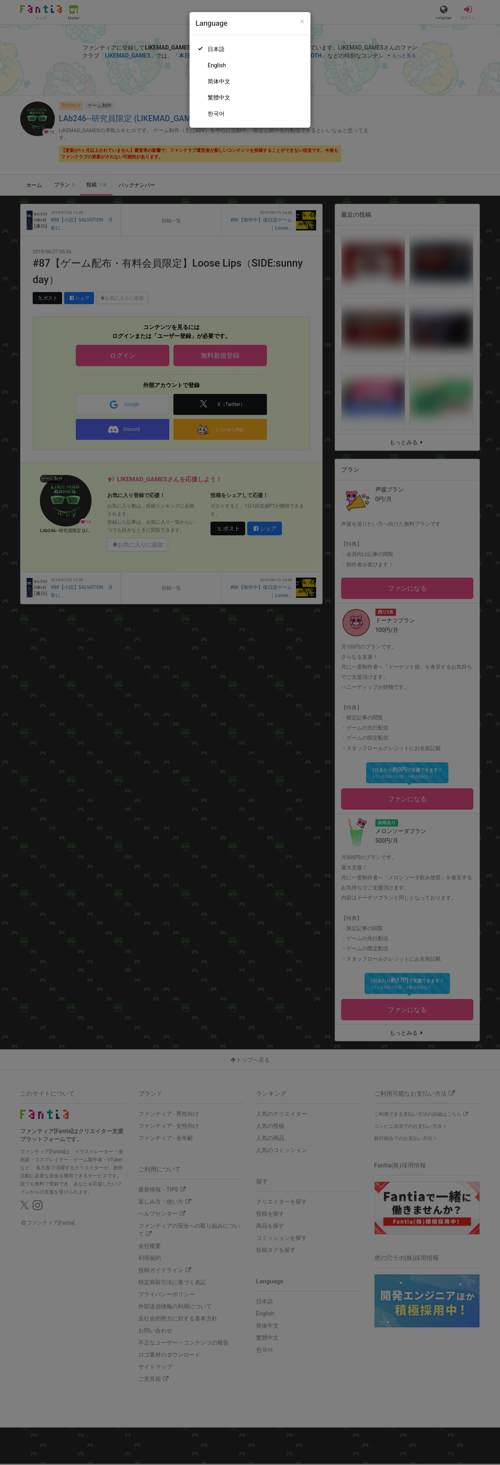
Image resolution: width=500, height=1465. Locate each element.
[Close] (302, 21)
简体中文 (219, 81)
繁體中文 (219, 97)
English (217, 65)
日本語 (216, 49)
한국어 (216, 113)
